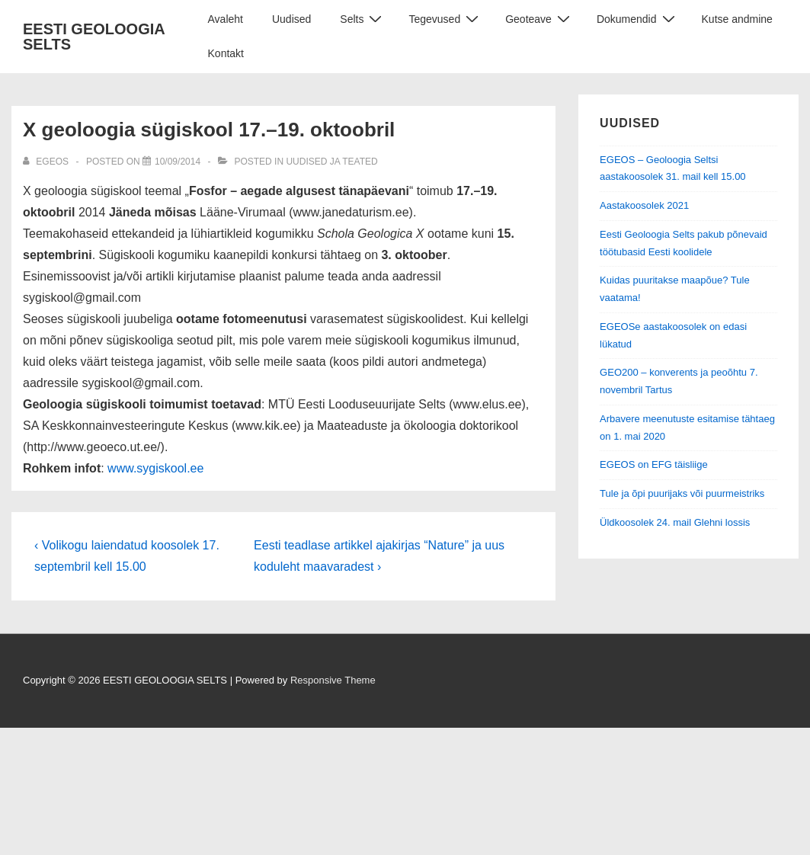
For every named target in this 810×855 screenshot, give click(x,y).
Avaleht (225, 19)
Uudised (291, 19)
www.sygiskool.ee (155, 468)
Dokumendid (638, 18)
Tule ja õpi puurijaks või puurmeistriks (682, 493)
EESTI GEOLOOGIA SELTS (94, 37)
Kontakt (226, 53)
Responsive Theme (333, 680)
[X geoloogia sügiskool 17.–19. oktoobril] (177, 161)
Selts (363, 18)
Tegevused (445, 18)
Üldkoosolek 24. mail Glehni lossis (675, 522)
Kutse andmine (737, 19)
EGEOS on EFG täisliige (654, 464)
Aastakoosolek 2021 (644, 205)
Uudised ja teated (331, 161)
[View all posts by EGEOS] (47, 161)
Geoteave (539, 18)
